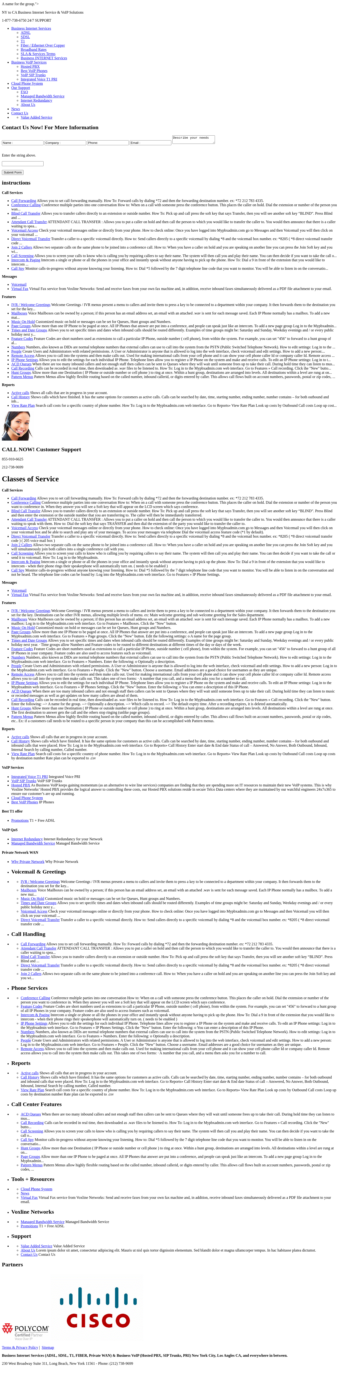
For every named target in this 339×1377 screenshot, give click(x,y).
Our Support (20, 88)
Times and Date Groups (29, 332)
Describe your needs (196, 140)
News (15, 109)
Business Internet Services (31, 28)
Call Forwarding (23, 202)
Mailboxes (19, 315)
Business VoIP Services (29, 62)
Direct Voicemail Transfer (30, 240)
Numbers (18, 348)
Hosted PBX (30, 66)
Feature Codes (22, 340)
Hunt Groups (21, 374)
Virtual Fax (19, 290)
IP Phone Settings (24, 361)
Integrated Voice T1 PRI (39, 79)
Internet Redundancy (36, 100)
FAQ (24, 92)
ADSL (26, 33)
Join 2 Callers (21, 249)
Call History (20, 398)
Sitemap (48, 1349)
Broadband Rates (34, 50)
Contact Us (19, 113)
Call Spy (17, 270)
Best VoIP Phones (34, 71)
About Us (28, 105)
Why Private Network (27, 863)
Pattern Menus (22, 378)
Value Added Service (36, 117)
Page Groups (21, 327)
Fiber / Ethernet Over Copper (43, 45)
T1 (23, 41)
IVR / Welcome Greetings (30, 306)
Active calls (20, 394)
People (16, 353)
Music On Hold (23, 323)
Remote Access (22, 357)
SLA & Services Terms (38, 54)
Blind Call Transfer (25, 215)
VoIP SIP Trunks (33, 75)
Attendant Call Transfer (29, 223)
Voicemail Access (24, 232)
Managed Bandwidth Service (43, 96)
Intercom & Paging (25, 261)
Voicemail (19, 286)
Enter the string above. (19, 157)
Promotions (20, 822)
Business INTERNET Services (44, 58)
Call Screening (22, 257)
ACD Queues (21, 365)
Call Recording (22, 370)
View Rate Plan (23, 407)
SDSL (25, 37)
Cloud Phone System (27, 83)
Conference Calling (26, 206)
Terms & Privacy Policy (20, 1349)
